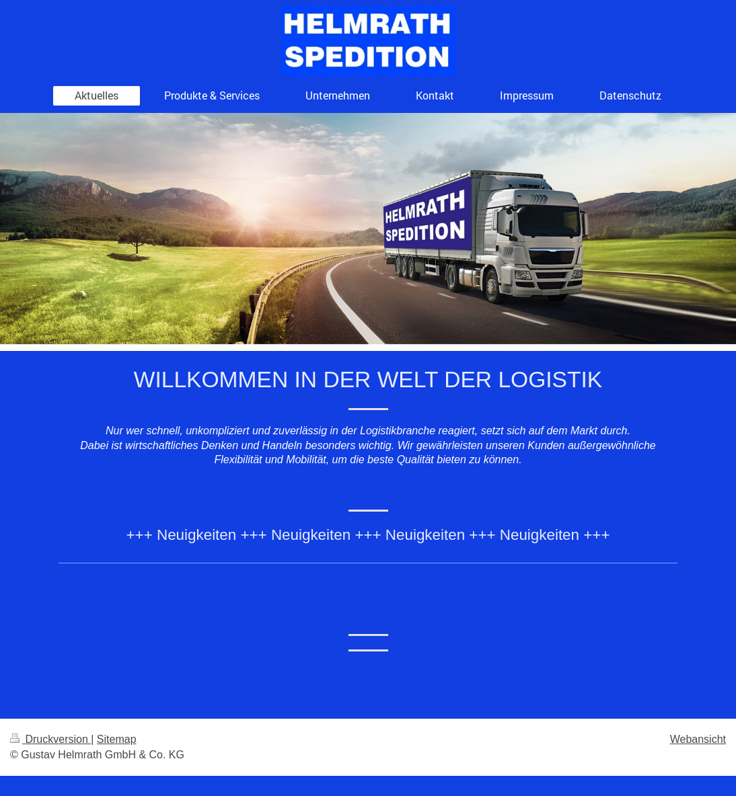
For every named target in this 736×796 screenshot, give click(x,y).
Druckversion (50, 739)
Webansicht (698, 739)
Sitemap (117, 739)
